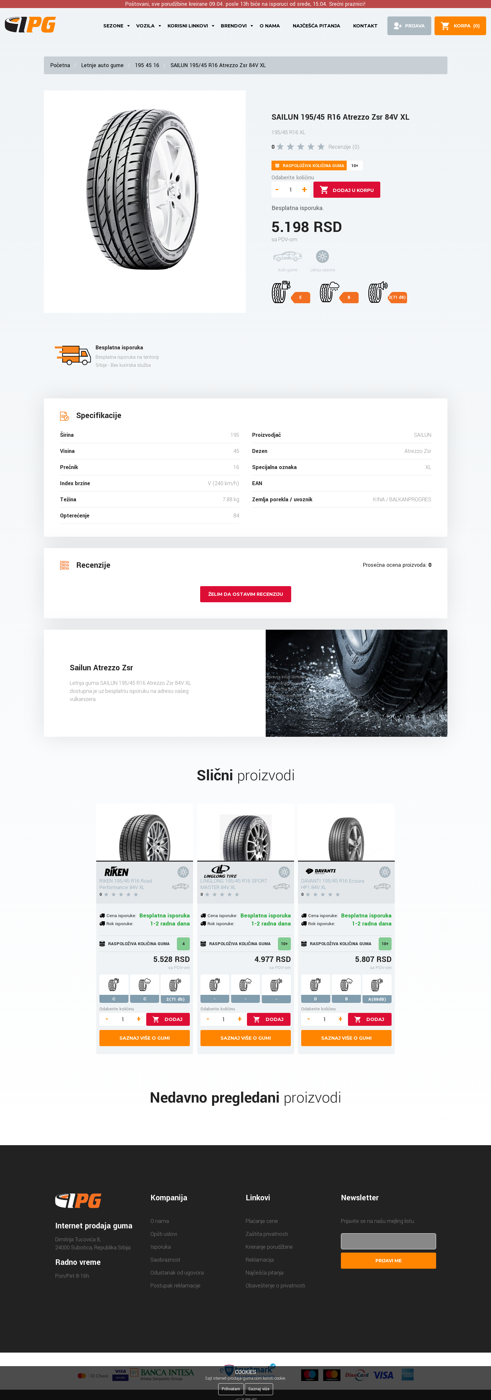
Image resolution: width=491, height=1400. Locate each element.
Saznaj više (259, 1389)
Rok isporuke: (120, 924)
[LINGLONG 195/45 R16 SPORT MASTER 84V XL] (245, 833)
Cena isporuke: (121, 916)
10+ (284, 944)
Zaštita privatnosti (267, 1234)
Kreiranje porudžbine (269, 1247)
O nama (270, 26)
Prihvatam (231, 1389)
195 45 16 (147, 65)
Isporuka (160, 1247)
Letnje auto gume (102, 65)
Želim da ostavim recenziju (245, 594)
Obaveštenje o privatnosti (275, 1285)
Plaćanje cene (262, 1221)
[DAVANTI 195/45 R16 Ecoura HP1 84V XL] (346, 833)
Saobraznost (165, 1260)
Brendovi (234, 26)
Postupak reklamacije (175, 1285)
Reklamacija (260, 1260)
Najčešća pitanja (316, 26)
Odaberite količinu (292, 177)
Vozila (145, 26)
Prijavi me (388, 1261)
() (467, 26)
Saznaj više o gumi (144, 1038)
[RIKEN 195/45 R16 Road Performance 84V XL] (144, 833)
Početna (60, 65)
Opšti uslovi (163, 1234)
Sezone (113, 26)
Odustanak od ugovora (177, 1272)
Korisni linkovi (188, 26)
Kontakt (365, 26)
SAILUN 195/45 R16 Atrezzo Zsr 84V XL (218, 65)
